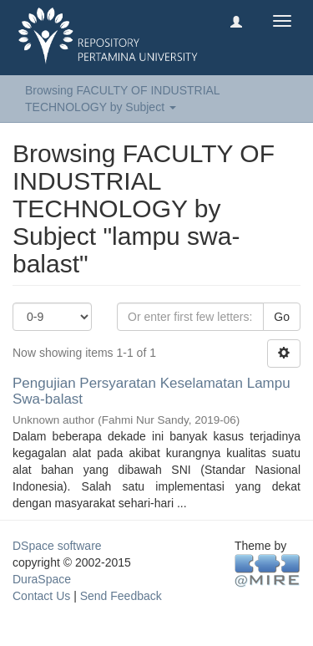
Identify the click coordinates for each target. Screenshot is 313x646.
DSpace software (57, 545)
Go (282, 316)
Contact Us (41, 596)
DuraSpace (42, 579)
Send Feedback (121, 596)
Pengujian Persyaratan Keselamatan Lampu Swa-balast (151, 391)
